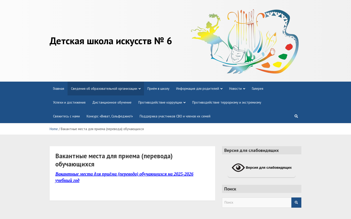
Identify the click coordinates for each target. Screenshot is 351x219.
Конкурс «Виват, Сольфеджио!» (110, 116)
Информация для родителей (197, 88)
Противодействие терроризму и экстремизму (226, 102)
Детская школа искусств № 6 (111, 40)
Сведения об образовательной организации (104, 88)
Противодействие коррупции (160, 102)
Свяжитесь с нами (66, 116)
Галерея (257, 88)
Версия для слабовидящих (262, 167)
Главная (58, 88)
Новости (235, 88)
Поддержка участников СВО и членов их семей (175, 116)
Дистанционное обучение (112, 102)
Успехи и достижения (69, 102)
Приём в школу (158, 88)
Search (296, 202)
